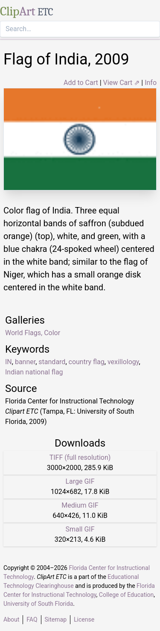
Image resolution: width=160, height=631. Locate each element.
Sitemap (56, 619)
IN (8, 362)
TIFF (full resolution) (80, 457)
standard (51, 362)
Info (151, 83)
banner (25, 362)
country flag (87, 362)
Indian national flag (34, 372)
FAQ (31, 619)
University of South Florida (38, 603)
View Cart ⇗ (121, 83)
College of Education (126, 594)
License (84, 619)
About (11, 619)
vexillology (123, 362)
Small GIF (79, 529)
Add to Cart (81, 83)
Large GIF (79, 481)
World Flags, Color (32, 333)
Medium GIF (79, 505)
